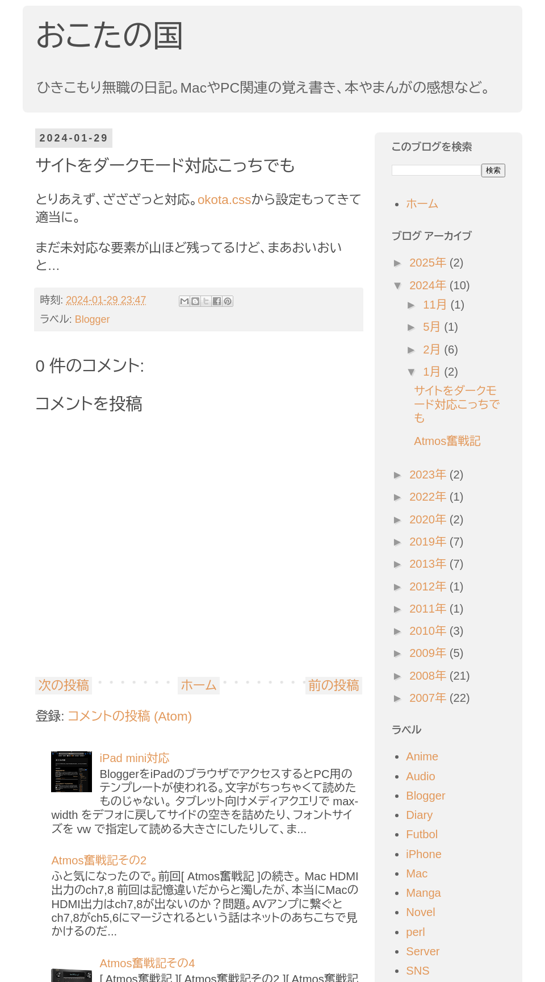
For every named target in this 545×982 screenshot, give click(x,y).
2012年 (429, 586)
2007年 (429, 698)
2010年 (429, 631)
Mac (416, 873)
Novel (420, 912)
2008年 (429, 675)
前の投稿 (333, 686)
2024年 (429, 285)
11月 (436, 304)
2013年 (429, 563)
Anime (422, 756)
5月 (433, 327)
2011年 (429, 608)
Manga (423, 893)
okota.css (224, 200)
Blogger (92, 319)
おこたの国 (109, 36)
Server (422, 951)
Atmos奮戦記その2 (98, 860)
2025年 (429, 262)
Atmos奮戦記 (447, 441)
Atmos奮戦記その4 (147, 963)
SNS (417, 970)
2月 (433, 349)
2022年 (429, 496)
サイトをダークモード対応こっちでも (457, 405)
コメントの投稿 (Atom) (130, 716)
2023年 (429, 474)
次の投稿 (63, 686)
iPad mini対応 (134, 758)
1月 (433, 371)
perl (415, 932)
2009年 (429, 653)
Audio (420, 776)
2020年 (429, 519)
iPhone (424, 854)
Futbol (422, 834)
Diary (419, 815)
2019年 (429, 541)
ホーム (198, 686)
